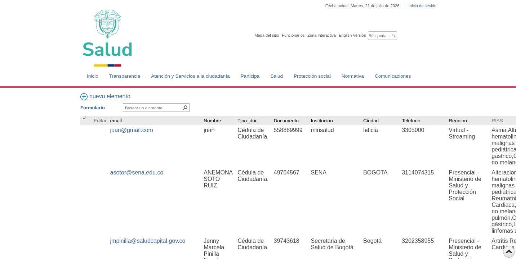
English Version (352, 35)
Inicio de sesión (422, 6)
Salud (276, 76)
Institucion (322, 120)
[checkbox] (84, 120)
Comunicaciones (393, 76)
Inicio (92, 76)
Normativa (353, 76)
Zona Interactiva (321, 35)
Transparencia (124, 76)
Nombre (212, 120)
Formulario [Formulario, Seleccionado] (92, 107)
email (116, 120)
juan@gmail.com (131, 130)
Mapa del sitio (266, 35)
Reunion (458, 120)
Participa (250, 76)
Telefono (411, 120)
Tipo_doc (247, 120)
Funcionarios (293, 35)
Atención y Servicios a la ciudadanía (190, 76)
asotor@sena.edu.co (137, 172)
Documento (286, 120)
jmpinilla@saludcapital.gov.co (148, 241)
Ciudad (371, 120)
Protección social (312, 76)
